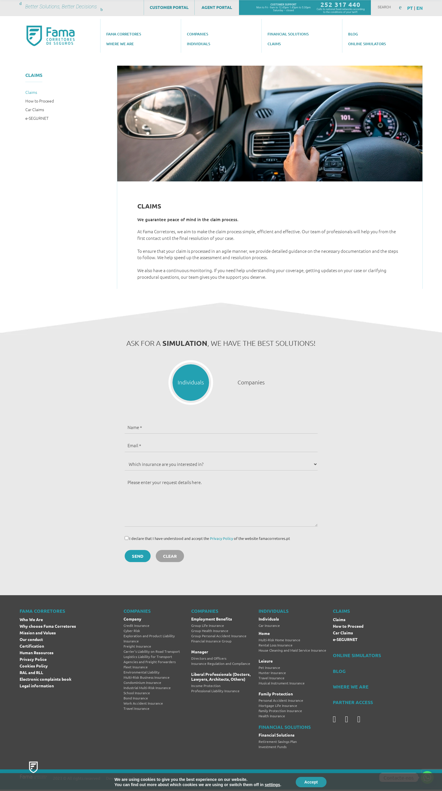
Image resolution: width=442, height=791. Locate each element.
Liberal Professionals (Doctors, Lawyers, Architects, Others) (221, 678)
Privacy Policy (221, 539)
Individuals (269, 620)
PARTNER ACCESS (353, 704)
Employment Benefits (211, 620)
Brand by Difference (150, 779)
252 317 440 (340, 4)
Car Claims (34, 109)
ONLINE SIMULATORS (357, 657)
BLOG (339, 672)
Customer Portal (169, 7)
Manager (199, 653)
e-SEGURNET (37, 118)
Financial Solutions (277, 736)
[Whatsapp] (427, 777)
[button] (191, 383)
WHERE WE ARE (351, 688)
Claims (31, 92)
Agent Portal (217, 7)
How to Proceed (39, 101)
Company (132, 620)
